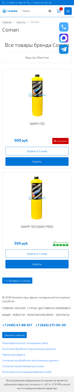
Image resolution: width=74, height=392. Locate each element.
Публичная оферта (13, 354)
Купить (37, 161)
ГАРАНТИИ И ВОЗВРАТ (40, 314)
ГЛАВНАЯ (7, 308)
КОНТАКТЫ (63, 314)
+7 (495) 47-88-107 (14, 2)
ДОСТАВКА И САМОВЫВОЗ (54, 308)
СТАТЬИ (32, 308)
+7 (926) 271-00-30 (39, 2)
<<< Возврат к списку (17, 280)
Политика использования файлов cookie (27, 371)
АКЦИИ (6, 314)
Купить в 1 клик (37, 151)
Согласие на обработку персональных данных (30, 360)
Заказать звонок (14, 335)
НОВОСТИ (19, 314)
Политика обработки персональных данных (29, 348)
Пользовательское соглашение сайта (25, 343)
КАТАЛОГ (20, 308)
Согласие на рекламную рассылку (23, 366)
